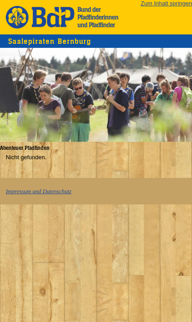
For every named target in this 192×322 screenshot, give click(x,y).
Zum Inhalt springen (166, 3)
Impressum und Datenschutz (38, 191)
